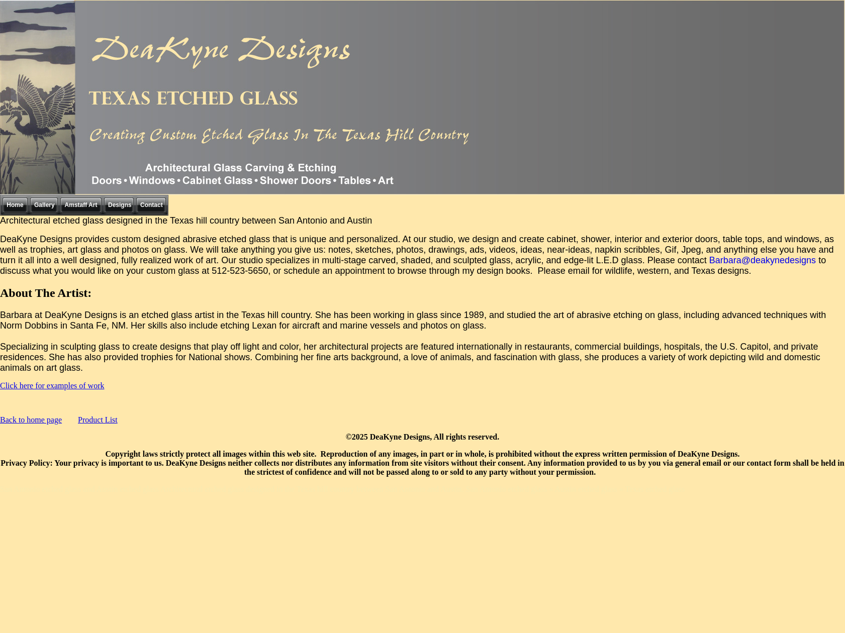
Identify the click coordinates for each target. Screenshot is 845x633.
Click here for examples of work (52, 385)
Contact (151, 204)
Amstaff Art (81, 204)
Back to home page (31, 419)
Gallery (44, 204)
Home (15, 204)
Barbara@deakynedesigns (763, 260)
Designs (120, 204)
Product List (98, 419)
